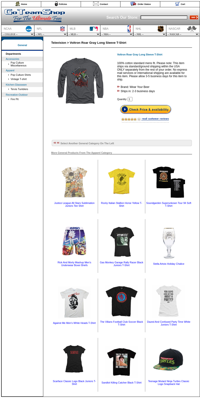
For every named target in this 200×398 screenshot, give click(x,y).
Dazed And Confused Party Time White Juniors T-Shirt (168, 323)
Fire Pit (15, 99)
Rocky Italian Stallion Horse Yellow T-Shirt (121, 204)
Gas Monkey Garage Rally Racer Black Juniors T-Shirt (121, 264)
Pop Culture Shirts (21, 74)
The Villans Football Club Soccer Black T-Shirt (121, 323)
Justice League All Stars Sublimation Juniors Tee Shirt (74, 204)
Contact (104, 4)
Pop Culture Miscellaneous (19, 64)
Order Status (144, 4)
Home (24, 4)
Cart (183, 4)
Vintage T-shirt (19, 79)
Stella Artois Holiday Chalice (168, 263)
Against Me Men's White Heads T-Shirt (74, 323)
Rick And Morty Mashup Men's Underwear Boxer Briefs (74, 264)
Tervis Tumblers (19, 89)
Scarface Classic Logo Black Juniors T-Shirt (74, 382)
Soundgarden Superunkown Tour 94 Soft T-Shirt (168, 204)
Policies (63, 4)
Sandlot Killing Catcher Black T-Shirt (122, 382)
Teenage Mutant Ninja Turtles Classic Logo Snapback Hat (168, 382)
